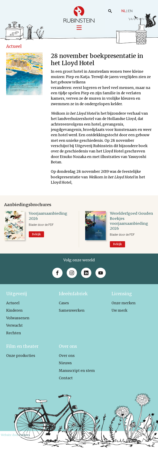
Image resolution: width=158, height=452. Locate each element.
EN (130, 11)
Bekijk (36, 234)
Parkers (24, 435)
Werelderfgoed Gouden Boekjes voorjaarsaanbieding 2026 (131, 221)
